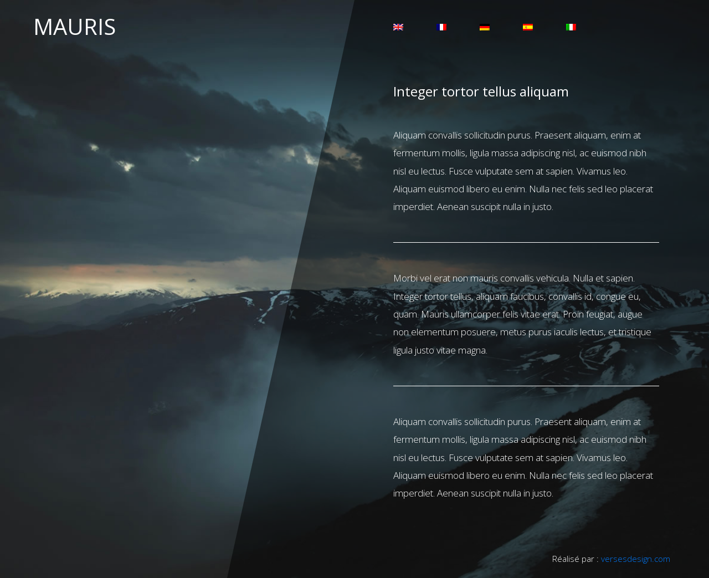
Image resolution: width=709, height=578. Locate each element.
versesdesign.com (635, 558)
